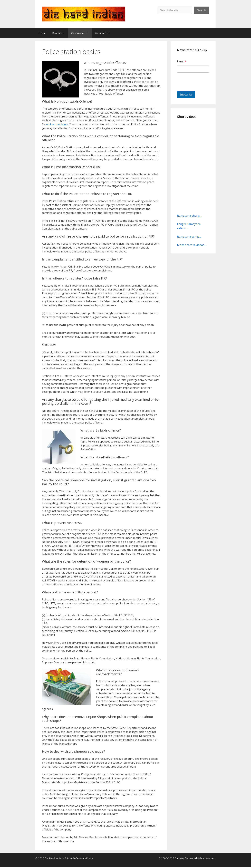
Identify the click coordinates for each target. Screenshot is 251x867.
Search (201, 10)
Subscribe (186, 94)
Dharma (60, 33)
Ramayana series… (189, 236)
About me (104, 33)
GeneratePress (84, 858)
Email (181, 61)
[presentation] (202, 89)
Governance (81, 33)
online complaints (57, 124)
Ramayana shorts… (189, 215)
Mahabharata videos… (191, 245)
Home (42, 33)
